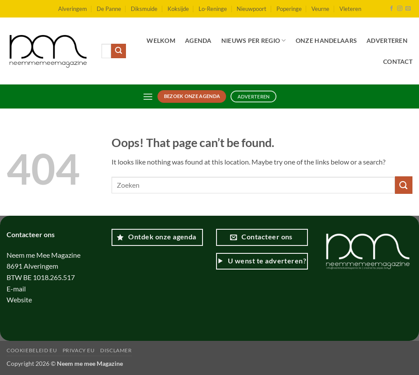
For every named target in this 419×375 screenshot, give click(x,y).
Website (20, 299)
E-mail (17, 288)
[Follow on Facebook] (391, 9)
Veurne (320, 8)
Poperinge (289, 8)
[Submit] (118, 51)
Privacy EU (79, 350)
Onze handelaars (326, 40)
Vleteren (350, 8)
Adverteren (387, 40)
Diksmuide (144, 8)
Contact (397, 61)
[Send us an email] (408, 9)
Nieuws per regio (253, 40)
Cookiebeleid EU (32, 350)
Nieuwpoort (251, 8)
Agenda (198, 40)
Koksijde (178, 8)
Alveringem (72, 8)
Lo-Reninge (213, 8)
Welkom (161, 40)
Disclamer (116, 350)
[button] (148, 96)
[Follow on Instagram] (399, 9)
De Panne (109, 8)
